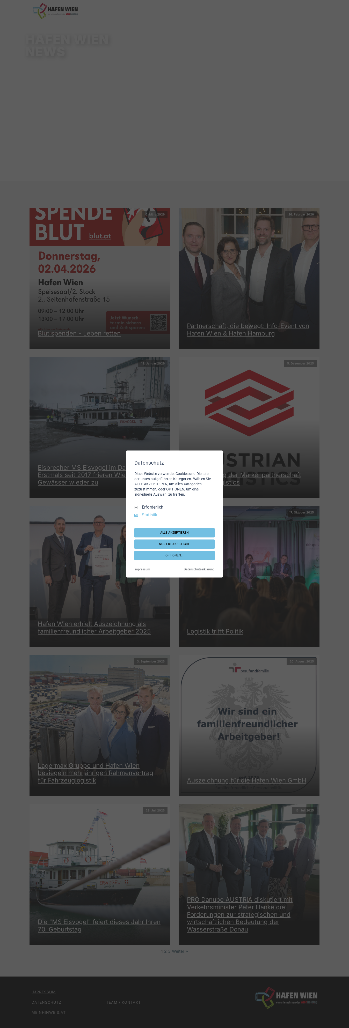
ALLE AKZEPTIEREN (174, 532)
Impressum (142, 569)
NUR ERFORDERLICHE (174, 544)
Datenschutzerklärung (199, 569)
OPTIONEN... (174, 555)
